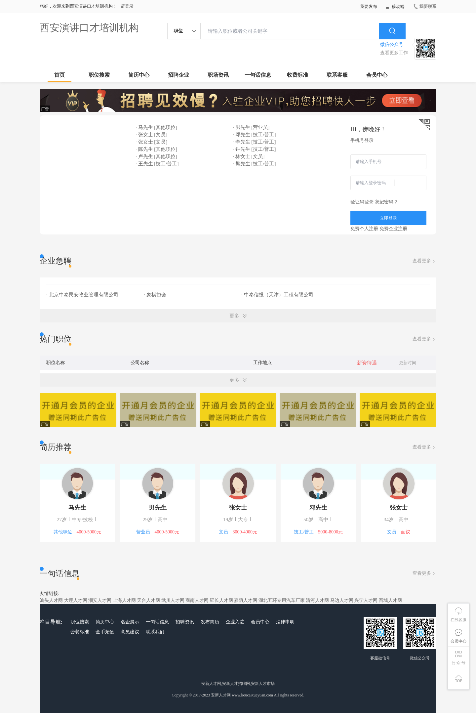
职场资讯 (218, 75)
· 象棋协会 (155, 294)
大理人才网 (75, 600)
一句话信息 (258, 75)
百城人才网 (390, 600)
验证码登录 (362, 201)
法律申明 (285, 621)
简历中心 (138, 75)
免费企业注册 (393, 228)
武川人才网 (172, 600)
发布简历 (210, 621)
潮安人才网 (99, 600)
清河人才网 (317, 600)
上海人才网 (124, 600)
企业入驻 (235, 621)
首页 (59, 75)
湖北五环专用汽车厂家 (281, 600)
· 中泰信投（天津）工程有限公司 (277, 294)
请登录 (127, 6)
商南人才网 (197, 600)
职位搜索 (99, 75)
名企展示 (130, 621)
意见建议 (130, 631)
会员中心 (376, 75)
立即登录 (388, 218)
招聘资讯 (185, 621)
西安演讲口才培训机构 (89, 27)
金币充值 (105, 631)
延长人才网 (221, 600)
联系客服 (337, 75)
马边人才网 (341, 600)
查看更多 (424, 261)
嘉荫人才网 (245, 600)
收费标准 (297, 75)
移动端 (395, 6)
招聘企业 (178, 75)
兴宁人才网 (365, 600)
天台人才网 (148, 600)
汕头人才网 (51, 600)
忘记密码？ (386, 201)
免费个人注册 (364, 228)
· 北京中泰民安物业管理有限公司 (82, 294)
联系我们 (155, 631)
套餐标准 (79, 631)
